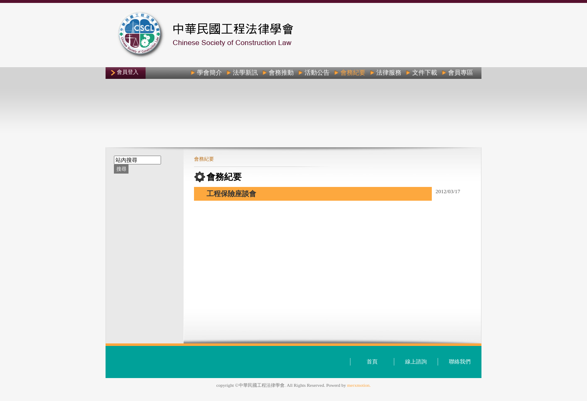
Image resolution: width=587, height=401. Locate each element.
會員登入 (128, 72)
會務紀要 (204, 159)
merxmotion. (359, 385)
